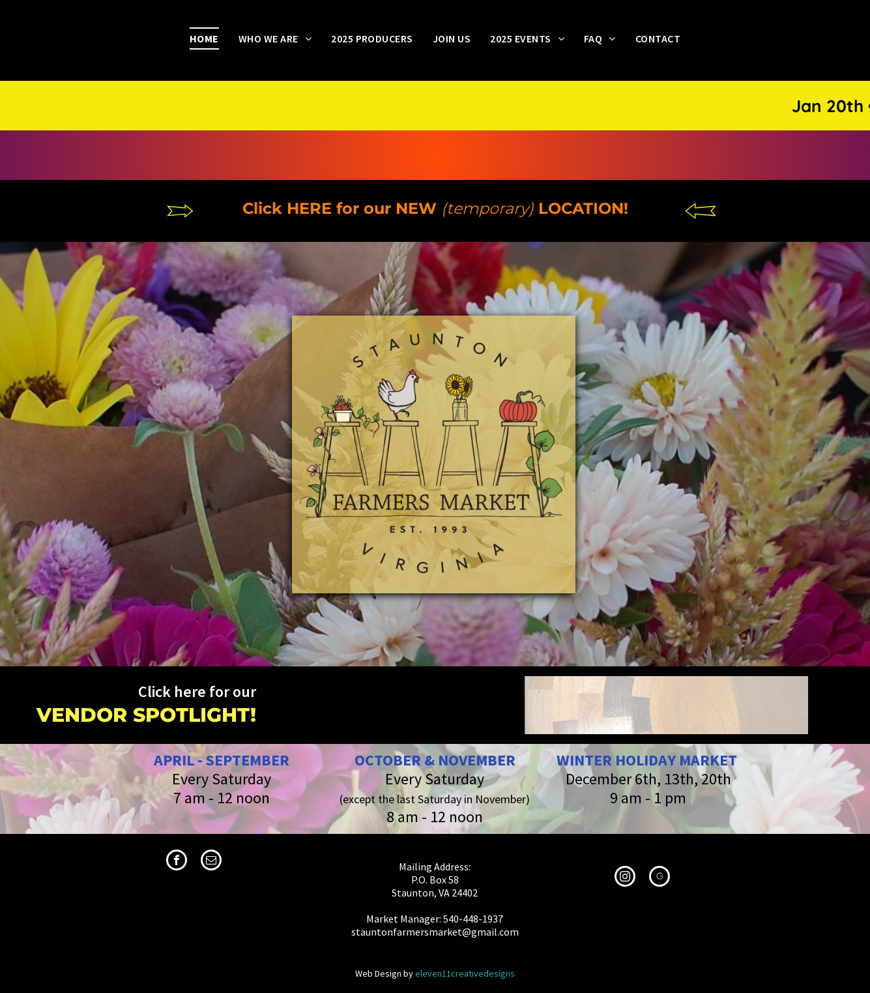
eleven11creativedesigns (465, 973)
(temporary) (487, 208)
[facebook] (176, 862)
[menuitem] (204, 38)
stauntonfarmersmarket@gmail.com (435, 931)
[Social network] (659, 878)
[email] (211, 862)
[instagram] (625, 878)
